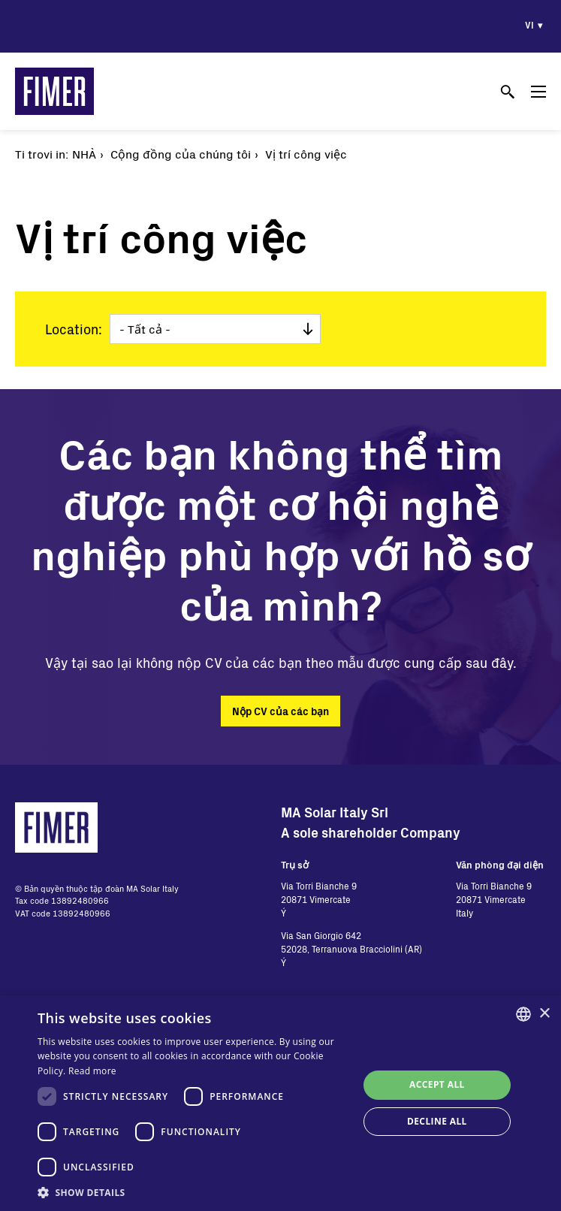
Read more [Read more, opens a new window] (92, 1071)
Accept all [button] (437, 1084)
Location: (73, 329)
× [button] (544, 1013)
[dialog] (280, 1103)
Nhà (84, 154)
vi (529, 25)
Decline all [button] (437, 1121)
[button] (193, 1192)
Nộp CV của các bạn (280, 711)
